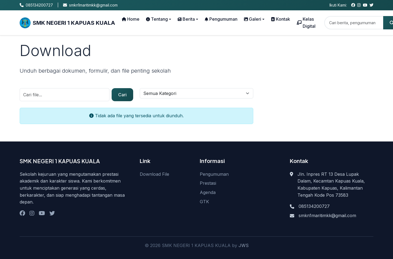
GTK (204, 201)
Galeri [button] (252, 19)
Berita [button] (186, 19)
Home (130, 19)
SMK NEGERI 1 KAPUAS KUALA (67, 22)
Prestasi (208, 183)
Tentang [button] (157, 19)
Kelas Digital (306, 22)
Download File (154, 174)
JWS (244, 245)
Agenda (208, 192)
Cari (122, 94)
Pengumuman (221, 19)
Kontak (280, 19)
